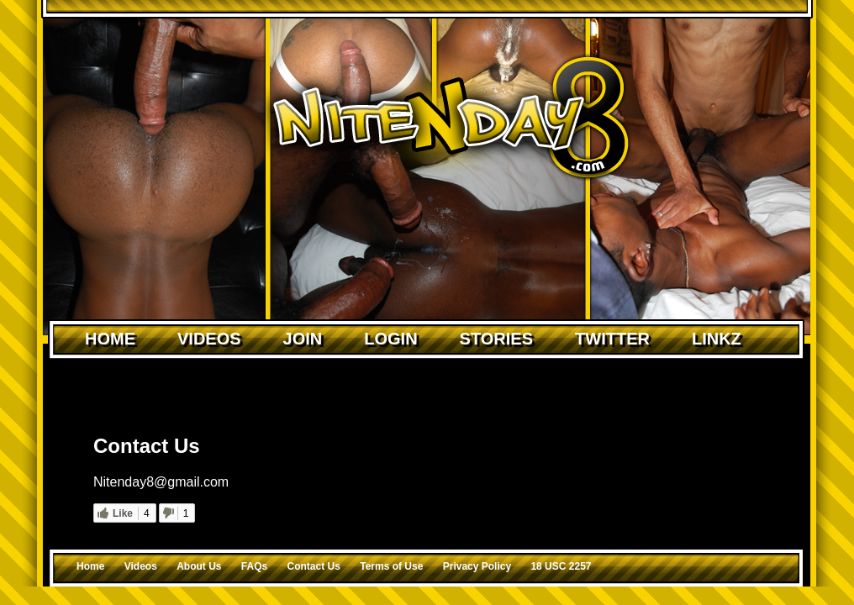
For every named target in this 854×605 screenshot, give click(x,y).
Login (390, 338)
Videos (209, 338)
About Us (199, 566)
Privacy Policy (477, 566)
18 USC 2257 (560, 566)
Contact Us (313, 566)
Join (303, 338)
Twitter (612, 338)
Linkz (716, 338)
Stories (496, 338)
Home (110, 338)
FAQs (254, 566)
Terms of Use (391, 566)
